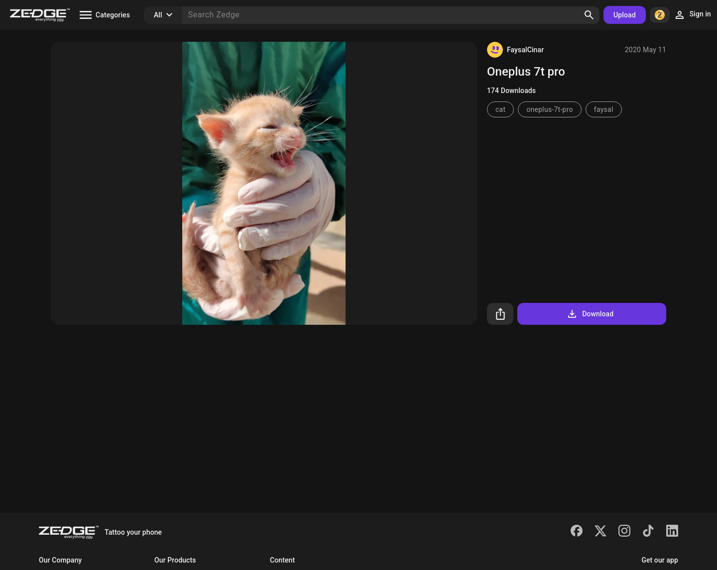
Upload (624, 15)
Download (589, 314)
